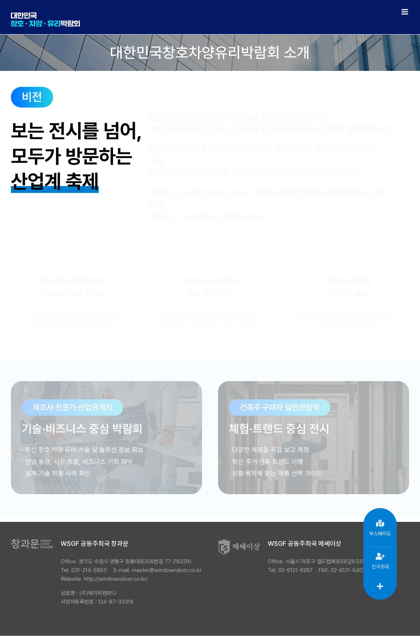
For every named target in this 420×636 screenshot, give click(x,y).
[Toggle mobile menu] (405, 12)
